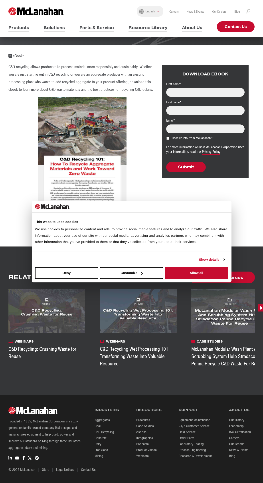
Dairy (98, 444)
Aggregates (102, 420)
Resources (149, 410)
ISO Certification (240, 432)
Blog (237, 12)
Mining (99, 455)
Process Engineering (192, 450)
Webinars (142, 455)
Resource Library (148, 27)
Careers (174, 12)
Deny (67, 273)
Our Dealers (219, 12)
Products (18, 27)
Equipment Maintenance (194, 420)
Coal (98, 426)
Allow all (196, 273)
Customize (132, 273)
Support (188, 410)
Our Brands (236, 444)
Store (45, 469)
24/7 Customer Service (194, 426)
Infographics (144, 438)
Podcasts (142, 444)
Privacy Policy (211, 151)
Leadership (236, 426)
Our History (236, 420)
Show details (209, 259)
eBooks (141, 432)
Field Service (187, 432)
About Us (192, 27)
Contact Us (236, 26)
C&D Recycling (104, 432)
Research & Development (195, 455)
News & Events (195, 12)
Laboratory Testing (191, 444)
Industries (107, 410)
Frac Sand (101, 450)
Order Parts (186, 438)
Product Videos (146, 450)
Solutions (54, 27)
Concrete (101, 438)
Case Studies (145, 426)
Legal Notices (65, 469)
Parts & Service (96, 27)
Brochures (143, 420)
